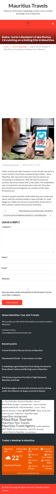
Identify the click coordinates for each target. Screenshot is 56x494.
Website (6, 278)
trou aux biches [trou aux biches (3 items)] (30, 432)
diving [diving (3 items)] (43, 407)
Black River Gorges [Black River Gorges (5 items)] (10, 404)
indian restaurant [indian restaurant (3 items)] (8, 414)
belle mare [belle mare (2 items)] (37, 401)
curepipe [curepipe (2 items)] (37, 407)
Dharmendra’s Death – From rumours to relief (22, 358)
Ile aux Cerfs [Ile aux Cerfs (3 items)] (46, 411)
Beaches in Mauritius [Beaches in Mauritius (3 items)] (25, 401)
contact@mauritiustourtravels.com (16, 333)
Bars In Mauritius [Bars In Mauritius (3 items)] (11, 401)
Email (5, 268)
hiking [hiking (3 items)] (39, 411)
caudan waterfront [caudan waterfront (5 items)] (10, 407)
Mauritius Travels (28, 6)
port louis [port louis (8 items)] (7, 429)
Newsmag (13, 487)
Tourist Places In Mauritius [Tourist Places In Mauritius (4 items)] (13, 432)
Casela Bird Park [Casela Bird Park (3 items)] (26, 404)
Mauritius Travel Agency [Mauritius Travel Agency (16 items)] (18, 425)
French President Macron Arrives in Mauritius (22, 350)
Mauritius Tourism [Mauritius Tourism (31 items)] (17, 419)
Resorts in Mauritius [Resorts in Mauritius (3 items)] (20, 429)
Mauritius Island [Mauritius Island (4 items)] (31, 413)
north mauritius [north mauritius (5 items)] (43, 426)
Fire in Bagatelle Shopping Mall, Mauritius (36, 211)
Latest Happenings (11, 165)
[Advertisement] (28, 89)
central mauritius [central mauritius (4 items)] (26, 407)
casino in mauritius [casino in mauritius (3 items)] (39, 404)
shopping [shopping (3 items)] (40, 429)
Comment (7, 227)
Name (5, 257)
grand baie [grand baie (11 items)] (29, 410)
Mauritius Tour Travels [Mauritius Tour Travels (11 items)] (15, 422)
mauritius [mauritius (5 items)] (19, 413)
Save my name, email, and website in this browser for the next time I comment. (27, 293)
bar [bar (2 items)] (3, 401)
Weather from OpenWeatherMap (28, 473)
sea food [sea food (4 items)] (32, 429)
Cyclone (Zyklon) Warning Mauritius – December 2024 (24, 215)
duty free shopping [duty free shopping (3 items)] (8, 411)
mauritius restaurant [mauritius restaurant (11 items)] (14, 416)
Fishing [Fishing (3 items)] (19, 411)
